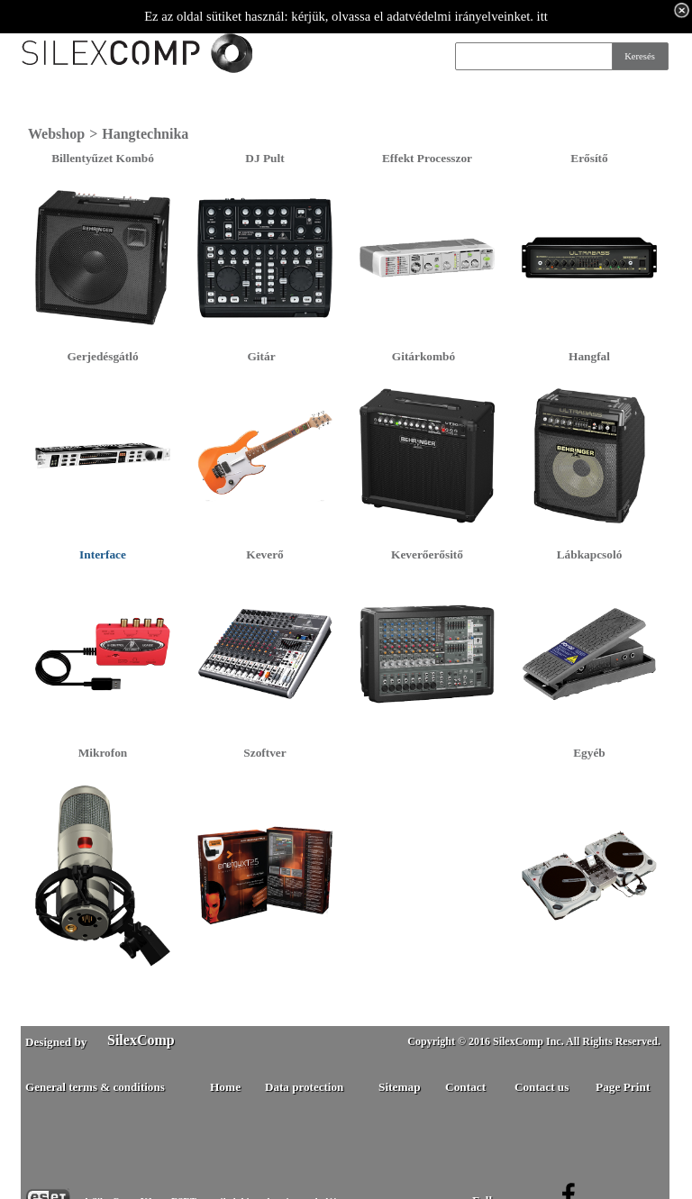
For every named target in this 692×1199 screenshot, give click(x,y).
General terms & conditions (95, 1087)
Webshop (56, 133)
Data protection (304, 1087)
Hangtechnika (145, 133)
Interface (102, 554)
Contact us (541, 1087)
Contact (465, 1087)
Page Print (623, 1087)
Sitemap (399, 1087)
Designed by (55, 1042)
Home (225, 1087)
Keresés (639, 56)
